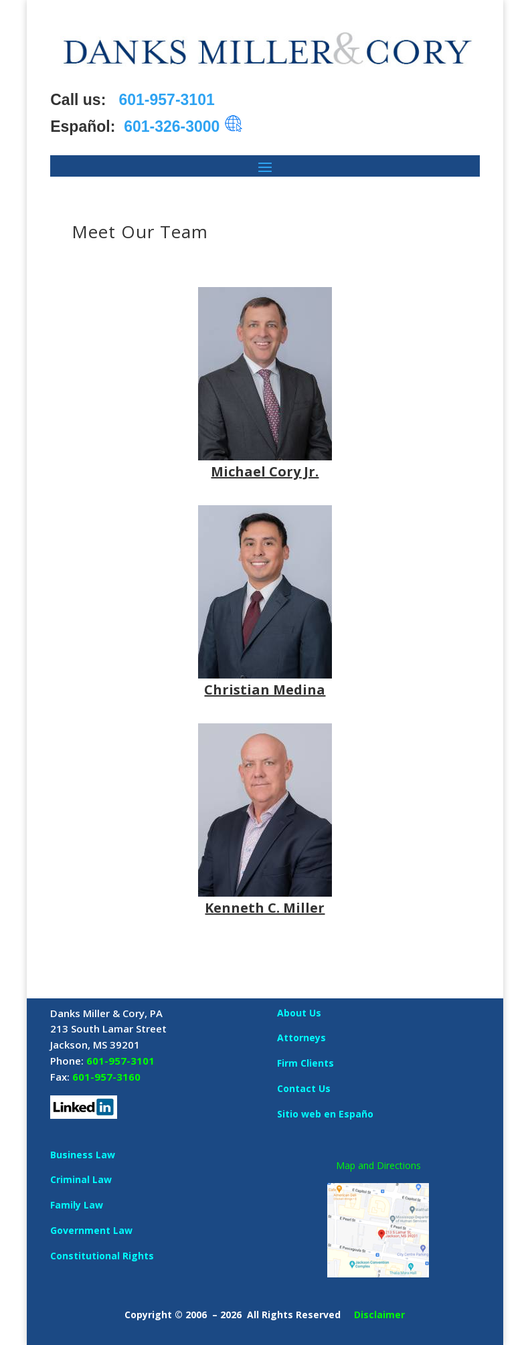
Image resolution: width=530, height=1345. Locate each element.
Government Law (91, 1230)
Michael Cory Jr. (265, 471)
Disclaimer (379, 1314)
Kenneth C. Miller (265, 908)
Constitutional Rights (102, 1255)
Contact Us (304, 1088)
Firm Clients (305, 1063)
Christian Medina (264, 690)
